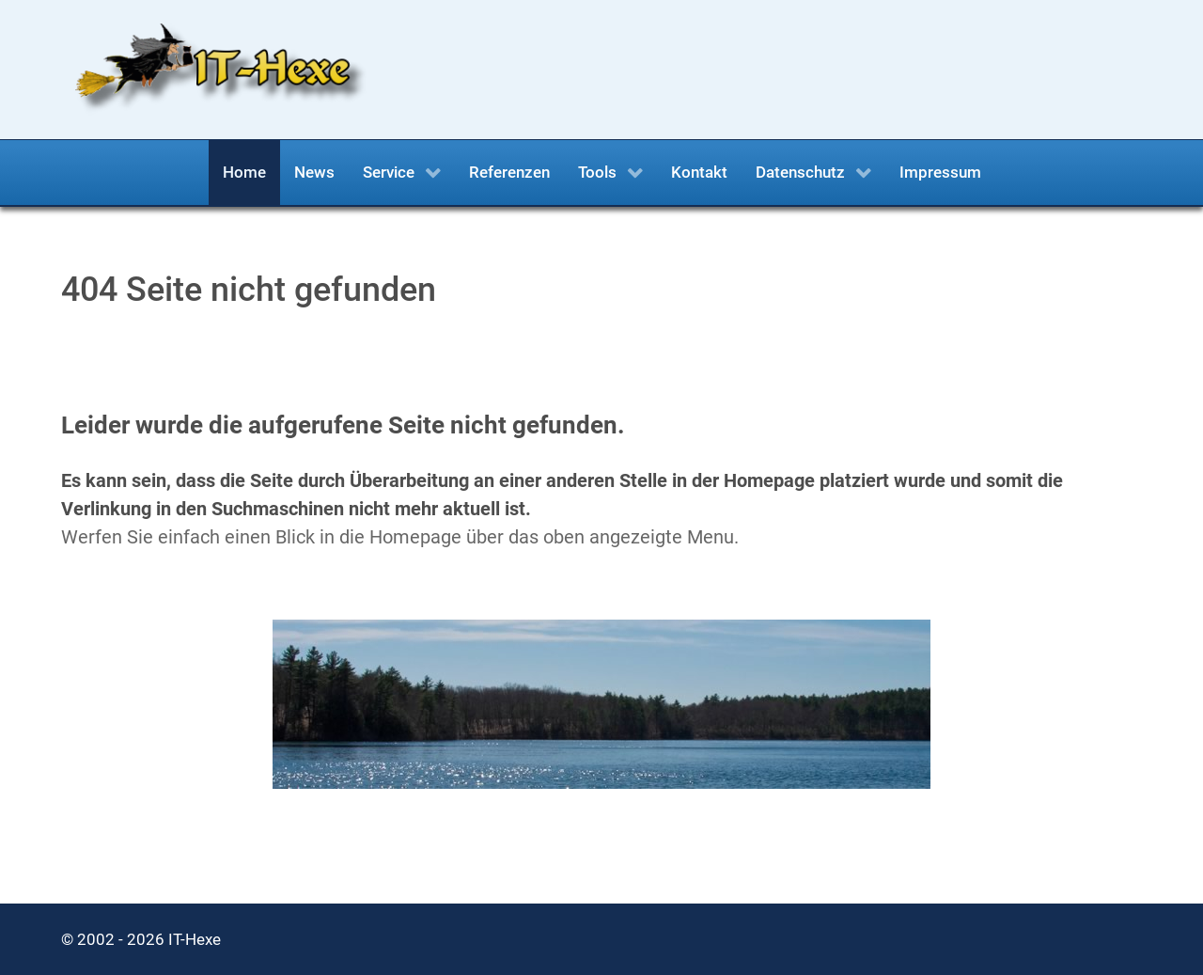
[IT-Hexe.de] (214, 68)
